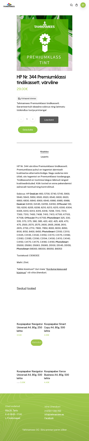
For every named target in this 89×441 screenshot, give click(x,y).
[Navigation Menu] (83, 5)
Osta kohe (28, 130)
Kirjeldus (44, 152)
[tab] (44, 152)
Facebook (49, 418)
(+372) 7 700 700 (52, 411)
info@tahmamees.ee (54, 414)
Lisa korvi (49, 120)
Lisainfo (44, 157)
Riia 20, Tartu (11, 410)
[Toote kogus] (27, 119)
